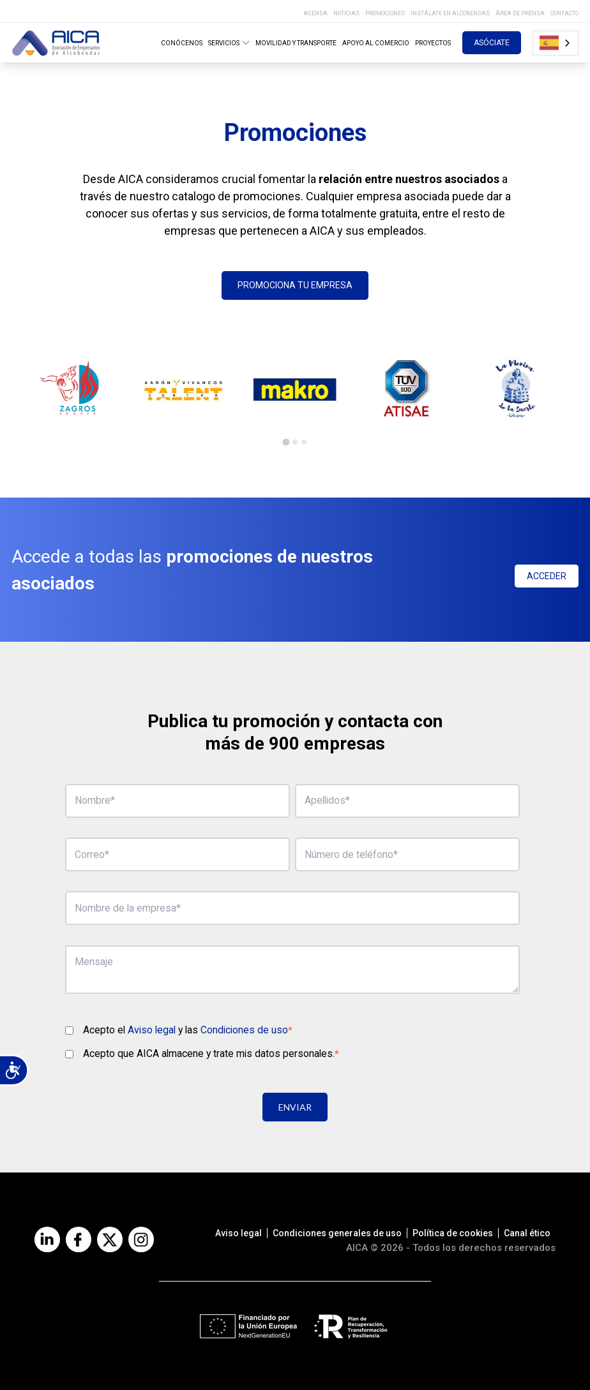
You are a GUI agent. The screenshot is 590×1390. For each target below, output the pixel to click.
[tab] (285, 441)
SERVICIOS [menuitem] (229, 43)
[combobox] (556, 43)
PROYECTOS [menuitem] (433, 43)
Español (549, 42)
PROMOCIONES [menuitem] (385, 13)
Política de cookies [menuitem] (452, 1233)
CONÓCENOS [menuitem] (181, 43)
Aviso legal (152, 1030)
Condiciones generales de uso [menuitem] (337, 1233)
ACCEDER (546, 576)
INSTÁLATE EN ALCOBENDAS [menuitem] (450, 13)
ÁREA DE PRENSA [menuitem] (520, 13)
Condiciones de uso (244, 1030)
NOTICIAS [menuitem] (346, 13)
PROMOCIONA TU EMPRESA (295, 285)
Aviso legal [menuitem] (238, 1233)
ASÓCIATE (492, 42)
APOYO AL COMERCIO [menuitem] (375, 43)
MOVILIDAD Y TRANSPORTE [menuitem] (296, 43)
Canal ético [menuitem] (527, 1233)
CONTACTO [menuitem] (564, 13)
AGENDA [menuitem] (315, 13)
